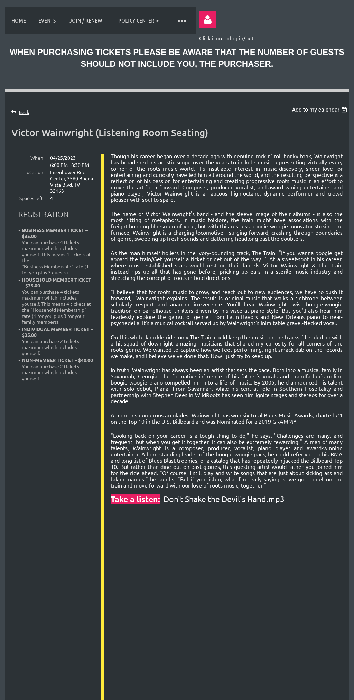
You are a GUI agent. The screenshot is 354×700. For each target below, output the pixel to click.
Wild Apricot (262, 691)
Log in (207, 19)
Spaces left (31, 198)
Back (24, 112)
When (36, 157)
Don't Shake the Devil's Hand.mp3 (224, 499)
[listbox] (320, 109)
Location (33, 172)
